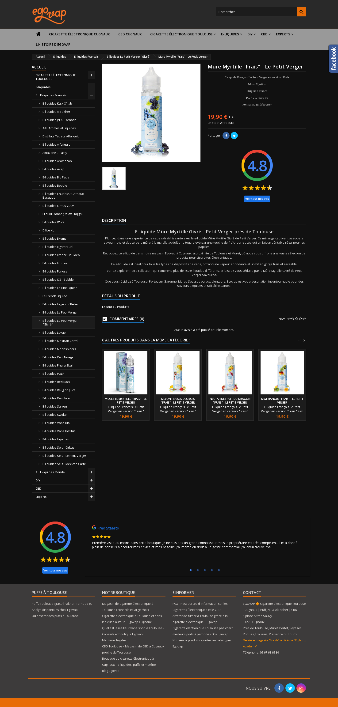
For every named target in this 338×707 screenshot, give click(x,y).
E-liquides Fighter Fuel (57, 247)
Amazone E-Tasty (54, 153)
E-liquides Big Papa (55, 177)
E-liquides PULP (53, 373)
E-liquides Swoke (54, 414)
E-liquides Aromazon (57, 161)
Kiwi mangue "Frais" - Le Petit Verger (282, 401)
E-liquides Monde (52, 472)
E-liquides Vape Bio (56, 423)
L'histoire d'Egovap (53, 44)
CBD (264, 34)
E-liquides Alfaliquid (56, 144)
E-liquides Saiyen (54, 406)
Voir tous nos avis (257, 199)
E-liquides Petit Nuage (57, 357)
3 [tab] (204, 570)
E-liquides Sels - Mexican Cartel (64, 464)
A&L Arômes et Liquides (59, 128)
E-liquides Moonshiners (59, 349)
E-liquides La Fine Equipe (59, 288)
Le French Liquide (54, 296)
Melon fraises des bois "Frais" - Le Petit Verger (178, 401)
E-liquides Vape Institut (58, 431)
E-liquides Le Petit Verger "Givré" (60, 322)
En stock (213, 123)
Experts (283, 34)
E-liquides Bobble (54, 185)
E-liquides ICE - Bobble (58, 279)
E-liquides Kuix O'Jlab (57, 103)
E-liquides (230, 34)
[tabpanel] (197, 538)
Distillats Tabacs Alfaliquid (61, 136)
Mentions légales (114, 640)
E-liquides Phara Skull (57, 365)
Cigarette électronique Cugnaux (79, 34)
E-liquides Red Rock (56, 382)
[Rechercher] (261, 11)
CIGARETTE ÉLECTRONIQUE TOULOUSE (181, 34)
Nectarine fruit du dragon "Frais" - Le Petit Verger (230, 401)
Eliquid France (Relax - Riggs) (62, 214)
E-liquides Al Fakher (56, 112)
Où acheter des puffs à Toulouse (55, 616)
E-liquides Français (53, 95)
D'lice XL (48, 230)
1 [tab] (190, 570)
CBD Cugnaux (130, 34)
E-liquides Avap (53, 169)
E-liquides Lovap (54, 332)
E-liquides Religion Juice (59, 390)
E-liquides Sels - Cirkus (58, 447)
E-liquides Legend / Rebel (60, 304)
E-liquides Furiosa (55, 271)
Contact (252, 592)
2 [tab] (197, 570)
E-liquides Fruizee (55, 263)
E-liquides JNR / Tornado (59, 120)
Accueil (39, 67)
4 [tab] (211, 570)
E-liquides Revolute (56, 398)
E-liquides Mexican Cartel (60, 341)
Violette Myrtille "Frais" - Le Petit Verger (126, 401)
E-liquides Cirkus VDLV (58, 206)
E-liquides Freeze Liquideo (61, 255)
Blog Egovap (110, 671)
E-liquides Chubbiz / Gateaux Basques (63, 196)
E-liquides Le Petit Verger (60, 312)
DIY (250, 34)
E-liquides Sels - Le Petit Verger (64, 456)
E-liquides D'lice (53, 222)
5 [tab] (218, 570)
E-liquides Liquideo (55, 439)
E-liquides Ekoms (54, 238)
